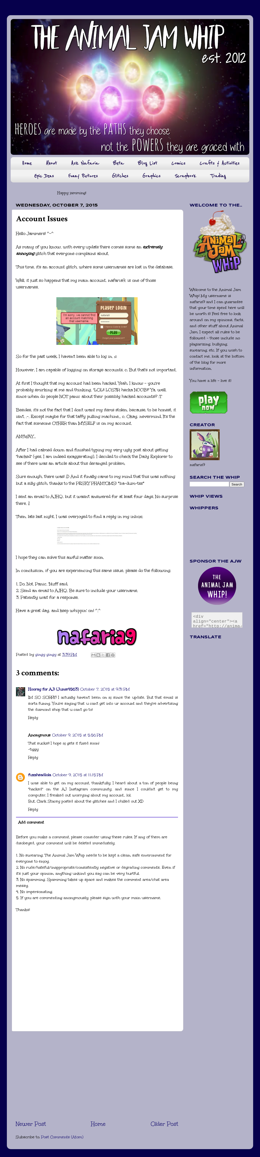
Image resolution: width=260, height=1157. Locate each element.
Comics (178, 163)
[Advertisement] (97, 1075)
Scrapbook (185, 176)
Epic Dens (44, 176)
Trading (218, 176)
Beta (118, 163)
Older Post (164, 1124)
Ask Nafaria (85, 163)
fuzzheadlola (39, 774)
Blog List (147, 163)
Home (27, 163)
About (51, 163)
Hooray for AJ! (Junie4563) (53, 689)
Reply (33, 717)
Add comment (31, 822)
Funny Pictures (83, 176)
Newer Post (31, 1124)
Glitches (120, 176)
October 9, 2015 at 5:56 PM (77, 735)
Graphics (151, 176)
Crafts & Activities (219, 163)
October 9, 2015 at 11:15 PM (78, 774)
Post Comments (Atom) (62, 1137)
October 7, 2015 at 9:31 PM (105, 689)
